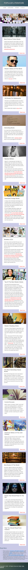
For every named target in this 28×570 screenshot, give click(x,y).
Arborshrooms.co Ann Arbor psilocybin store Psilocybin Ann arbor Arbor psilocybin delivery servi (13, 299)
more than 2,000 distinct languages (17, 550)
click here (10, 78)
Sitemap (17, 7)
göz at (18, 108)
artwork (10, 552)
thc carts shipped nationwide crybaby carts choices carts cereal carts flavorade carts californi (14, 214)
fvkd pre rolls (10, 343)
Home (4, 7)
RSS (20, 566)
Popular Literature (14, 3)
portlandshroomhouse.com (9, 49)
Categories (10, 7)
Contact (23, 7)
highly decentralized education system (16, 555)
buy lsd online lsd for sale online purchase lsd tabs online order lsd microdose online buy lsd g (13, 173)
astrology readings (18, 137)
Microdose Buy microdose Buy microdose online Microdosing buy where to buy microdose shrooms (13, 255)
